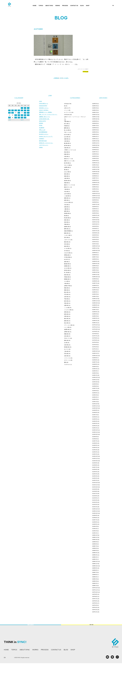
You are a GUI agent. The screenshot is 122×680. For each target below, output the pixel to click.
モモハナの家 (67, 165)
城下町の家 (66, 145)
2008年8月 (94, 570)
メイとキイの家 (67, 309)
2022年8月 (94, 202)
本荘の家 (66, 244)
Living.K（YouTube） (44, 110)
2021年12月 (95, 219)
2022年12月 (95, 193)
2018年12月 (95, 298)
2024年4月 (94, 158)
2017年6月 (94, 338)
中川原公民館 (67, 257)
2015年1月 (94, 401)
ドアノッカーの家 (68, 325)
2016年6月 (94, 364)
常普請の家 (66, 277)
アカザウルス (67, 364)
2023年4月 (94, 184)
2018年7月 (94, 309)
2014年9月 (94, 410)
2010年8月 (94, 517)
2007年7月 (94, 598)
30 (25, 117)
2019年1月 (94, 296)
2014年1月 (94, 427)
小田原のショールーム (69, 149)
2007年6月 (94, 601)
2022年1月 (94, 217)
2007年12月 (95, 587)
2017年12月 (95, 324)
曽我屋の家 (66, 279)
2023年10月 (95, 171)
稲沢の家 (66, 301)
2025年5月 (94, 129)
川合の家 (66, 204)
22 (21, 115)
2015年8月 (94, 386)
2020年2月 (94, 268)
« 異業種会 (56, 78)
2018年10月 (95, 303)
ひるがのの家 (67, 252)
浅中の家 (66, 237)
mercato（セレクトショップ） (46, 138)
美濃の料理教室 (67, 231)
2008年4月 (94, 579)
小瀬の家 (66, 189)
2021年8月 (94, 228)
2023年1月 (94, 191)
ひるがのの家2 (67, 202)
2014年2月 (94, 425)
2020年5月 (94, 261)
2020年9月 (94, 252)
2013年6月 (94, 443)
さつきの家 (66, 248)
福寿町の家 (66, 226)
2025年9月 (94, 121)
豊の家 (65, 169)
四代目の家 (66, 270)
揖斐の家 (66, 287)
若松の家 (66, 174)
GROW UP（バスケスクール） (46, 145)
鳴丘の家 (66, 292)
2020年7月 (94, 257)
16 (25, 112)
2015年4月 (94, 395)
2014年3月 (94, 423)
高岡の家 (66, 312)
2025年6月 (94, 127)
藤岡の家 (66, 128)
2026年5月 (94, 103)
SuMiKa (41, 149)
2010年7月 (94, 519)
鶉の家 (65, 215)
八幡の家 (66, 209)
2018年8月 (94, 307)
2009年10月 (95, 539)
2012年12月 (95, 456)
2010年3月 (94, 528)
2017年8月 (94, 333)
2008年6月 (94, 574)
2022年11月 (95, 195)
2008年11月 (95, 563)
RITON (40, 126)
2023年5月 (94, 182)
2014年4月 (94, 421)
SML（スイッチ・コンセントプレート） (49, 115)
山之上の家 (66, 171)
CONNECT (42, 140)
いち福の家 (66, 195)
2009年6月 (94, 548)
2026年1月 (94, 112)
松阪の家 (66, 154)
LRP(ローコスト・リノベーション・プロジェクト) (75, 117)
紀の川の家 (66, 134)
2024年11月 (95, 143)
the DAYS (66, 259)
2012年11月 (95, 458)
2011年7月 (94, 493)
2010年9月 (94, 515)
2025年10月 (95, 119)
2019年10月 (95, 276)
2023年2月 (94, 189)
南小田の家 (66, 163)
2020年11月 (95, 248)
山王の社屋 (66, 193)
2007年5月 (94, 603)
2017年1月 (94, 349)
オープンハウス (67, 112)
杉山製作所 (42, 129)
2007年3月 (94, 607)
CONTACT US (74, 5)
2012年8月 (94, 465)
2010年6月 (94, 522)
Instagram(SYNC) (43, 106)
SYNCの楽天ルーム (44, 103)
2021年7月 (94, 230)
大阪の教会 (66, 121)
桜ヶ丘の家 (66, 130)
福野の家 (66, 211)
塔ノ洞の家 (66, 272)
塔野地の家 (66, 255)
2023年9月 (94, 173)
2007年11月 (95, 590)
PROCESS (65, 5)
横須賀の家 (66, 263)
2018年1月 (94, 322)
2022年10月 (95, 197)
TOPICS (41, 5)
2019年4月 (94, 289)
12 (12, 112)
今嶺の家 (66, 283)
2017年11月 (95, 327)
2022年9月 (94, 200)
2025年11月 (95, 116)
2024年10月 (95, 145)
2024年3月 (94, 160)
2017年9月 (94, 331)
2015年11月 (95, 379)
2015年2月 (94, 399)
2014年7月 (94, 414)
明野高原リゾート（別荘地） (46, 112)
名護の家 (66, 138)
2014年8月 (94, 412)
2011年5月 (94, 498)
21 (18, 115)
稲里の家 (66, 200)
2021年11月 (95, 221)
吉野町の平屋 (67, 285)
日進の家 (66, 147)
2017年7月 (94, 335)
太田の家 (66, 296)
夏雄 (65, 362)
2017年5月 (94, 340)
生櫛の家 (66, 206)
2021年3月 (94, 239)
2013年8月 (94, 438)
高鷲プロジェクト (68, 160)
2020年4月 (94, 263)
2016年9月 (94, 357)
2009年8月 (94, 544)
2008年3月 (94, 581)
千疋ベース (66, 132)
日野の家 (66, 316)
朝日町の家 (66, 180)
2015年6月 (94, 390)
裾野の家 (66, 228)
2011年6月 (94, 495)
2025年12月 (95, 114)
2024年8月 (94, 149)
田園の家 (66, 333)
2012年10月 (95, 460)
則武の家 (66, 274)
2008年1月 (94, 585)
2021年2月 (94, 241)
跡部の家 (66, 320)
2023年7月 (94, 178)
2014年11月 (95, 406)
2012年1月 (94, 480)
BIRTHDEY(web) (43, 142)
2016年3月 (94, 370)
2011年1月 (94, 506)
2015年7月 (94, 388)
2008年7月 (94, 572)
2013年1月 (94, 454)
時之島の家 (66, 217)
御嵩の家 (66, 233)
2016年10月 (95, 355)
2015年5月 (94, 392)
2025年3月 (94, 134)
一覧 (60, 78)
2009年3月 (94, 555)
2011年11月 (95, 484)
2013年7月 (94, 441)
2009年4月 (94, 552)
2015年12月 (95, 377)
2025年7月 (94, 125)
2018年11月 (95, 300)
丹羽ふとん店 (42, 131)
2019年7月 (94, 283)
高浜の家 (66, 152)
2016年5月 (94, 366)
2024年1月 (94, 165)
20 (15, 115)
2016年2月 (94, 373)
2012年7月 (94, 467)
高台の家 (66, 323)
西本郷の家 (66, 347)
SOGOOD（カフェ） (44, 108)
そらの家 (66, 281)
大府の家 (66, 141)
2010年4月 (94, 526)
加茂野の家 (66, 329)
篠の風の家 (66, 143)
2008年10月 (95, 565)
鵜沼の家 (66, 241)
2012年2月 (94, 478)
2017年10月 (95, 329)
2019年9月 (94, 278)
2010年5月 (94, 524)
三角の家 (66, 351)
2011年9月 (94, 489)
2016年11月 (95, 353)
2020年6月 (94, 259)
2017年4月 (94, 342)
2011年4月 (94, 500)
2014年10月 (95, 408)
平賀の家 (66, 298)
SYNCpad (85, 71)
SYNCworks (67, 114)
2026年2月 (94, 110)
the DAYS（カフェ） (44, 135)
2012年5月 (94, 471)
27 (15, 117)
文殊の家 (66, 355)
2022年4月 (94, 211)
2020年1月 (94, 270)
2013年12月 (95, 430)
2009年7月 (94, 546)
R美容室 (66, 125)
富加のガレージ (67, 158)
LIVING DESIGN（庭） (44, 119)
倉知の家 (66, 246)
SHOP (87, 5)
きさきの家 (66, 268)
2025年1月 (94, 138)
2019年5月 (94, 287)
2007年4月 (94, 605)
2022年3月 (94, 213)
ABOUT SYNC (49, 5)
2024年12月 (95, 140)
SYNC (40, 101)
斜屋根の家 (66, 266)
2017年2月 (94, 346)
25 (9, 117)
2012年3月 (94, 476)
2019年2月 (94, 294)
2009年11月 (95, 537)
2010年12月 (95, 508)
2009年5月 (94, 550)
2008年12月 (95, 561)
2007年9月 (94, 594)
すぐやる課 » (65, 78)
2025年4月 (94, 132)
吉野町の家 (66, 331)
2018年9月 (94, 305)
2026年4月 (94, 105)
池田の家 (66, 261)
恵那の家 (66, 198)
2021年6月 (94, 232)
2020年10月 (95, 250)
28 (18, 117)
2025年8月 (94, 123)
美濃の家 (66, 182)
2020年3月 (94, 265)
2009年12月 (95, 535)
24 (28, 115)
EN (113, 5)
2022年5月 (94, 208)
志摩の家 (66, 305)
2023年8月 (94, 175)
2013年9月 (94, 436)
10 (28, 110)
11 (9, 112)
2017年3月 (94, 344)
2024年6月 (94, 154)
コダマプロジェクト (44, 147)
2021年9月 (94, 226)
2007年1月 (94, 611)
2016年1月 (94, 375)
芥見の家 (66, 353)
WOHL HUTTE (42, 122)
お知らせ (66, 108)
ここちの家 (66, 307)
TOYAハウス (67, 338)
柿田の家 (66, 314)
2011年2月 (94, 504)
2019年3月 (94, 292)
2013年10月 (95, 434)
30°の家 (66, 250)
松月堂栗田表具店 (43, 133)
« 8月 (9, 119)
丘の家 (65, 342)
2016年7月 (94, 362)
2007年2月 (94, 609)
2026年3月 (94, 108)
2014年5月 (94, 419)
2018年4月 (94, 316)
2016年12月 (95, 351)
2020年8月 (94, 254)
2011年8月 (94, 491)
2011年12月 (95, 482)
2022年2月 (94, 215)
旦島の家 (66, 303)
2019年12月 (95, 272)
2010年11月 (95, 511)
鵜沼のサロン (67, 187)
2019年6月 (94, 285)
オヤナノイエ (67, 360)
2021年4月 (94, 237)
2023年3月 (94, 186)
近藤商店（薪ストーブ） (45, 117)
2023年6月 (94, 180)
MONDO (41, 124)
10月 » (22, 119)
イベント (66, 110)
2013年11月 (95, 432)
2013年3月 (94, 449)
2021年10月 (95, 224)
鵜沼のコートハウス (68, 185)
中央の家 (66, 191)
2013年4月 (94, 447)
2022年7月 (94, 204)
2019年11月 (95, 274)
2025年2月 (94, 136)
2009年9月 (94, 541)
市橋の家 (66, 224)
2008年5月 (94, 576)
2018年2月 (94, 320)
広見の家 (66, 336)
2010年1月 (94, 533)
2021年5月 (94, 235)
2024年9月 (94, 147)
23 (25, 115)
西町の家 (66, 340)
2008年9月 (94, 568)
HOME (34, 5)
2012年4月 (94, 473)
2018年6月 (94, 311)
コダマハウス (67, 239)
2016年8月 (94, 360)
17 (28, 112)
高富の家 (66, 220)
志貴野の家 (66, 167)
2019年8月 (94, 281)
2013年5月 (94, 445)
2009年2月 (94, 557)
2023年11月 (95, 169)
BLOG (82, 5)
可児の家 (66, 294)
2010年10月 (95, 513)
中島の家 (66, 156)
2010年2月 (94, 530)
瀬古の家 (66, 318)
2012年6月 (94, 469)
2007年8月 (94, 596)
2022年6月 (94, 206)
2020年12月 (95, 246)
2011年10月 (95, 487)
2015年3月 (94, 397)
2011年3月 (94, 502)
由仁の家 (66, 123)
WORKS (57, 5)
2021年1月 (94, 243)
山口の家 (66, 136)
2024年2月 (94, 162)
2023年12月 (95, 167)
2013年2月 (94, 452)
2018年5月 (94, 314)
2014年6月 (94, 416)
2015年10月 (95, 381)
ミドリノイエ (67, 358)
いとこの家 (66, 327)
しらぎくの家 (67, 235)
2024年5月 (94, 156)
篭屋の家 (66, 176)
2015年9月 (94, 384)
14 (18, 112)
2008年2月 (94, 583)
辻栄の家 (66, 344)
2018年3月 (94, 318)
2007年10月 (95, 592)
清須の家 (66, 222)
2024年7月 (94, 151)
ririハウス (66, 349)
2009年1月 (94, 559)
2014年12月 (95, 403)
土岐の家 (66, 178)
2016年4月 (94, 368)
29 (21, 117)
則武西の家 (66, 213)
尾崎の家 (66, 290)
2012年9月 (94, 462)
